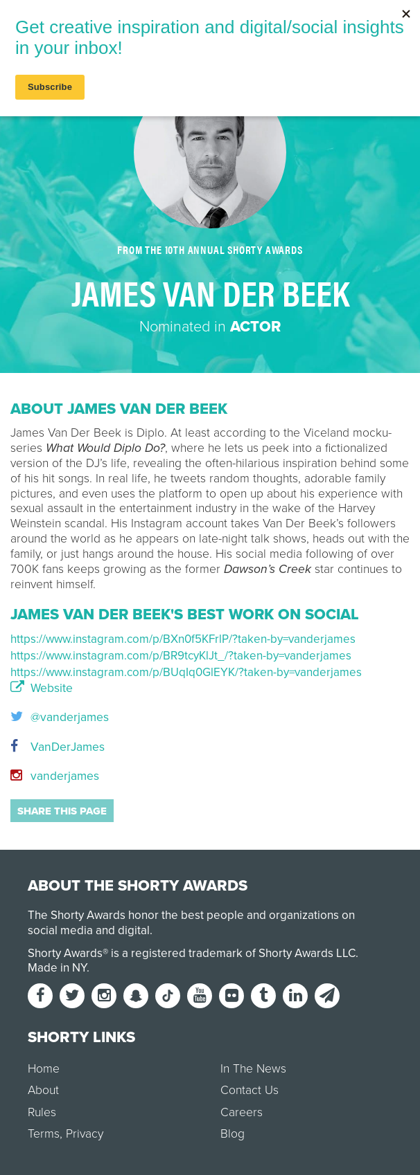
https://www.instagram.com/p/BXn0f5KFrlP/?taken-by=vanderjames (183, 639)
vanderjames (54, 776)
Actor (255, 327)
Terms (44, 1134)
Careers (241, 1112)
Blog (232, 1134)
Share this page (62, 811)
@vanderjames (59, 717)
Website (41, 688)
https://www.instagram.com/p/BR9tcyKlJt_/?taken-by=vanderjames (180, 655)
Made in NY (57, 967)
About (43, 1090)
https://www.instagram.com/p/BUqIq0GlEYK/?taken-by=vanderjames (186, 672)
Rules (42, 1112)
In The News (253, 1069)
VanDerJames (57, 747)
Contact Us (249, 1090)
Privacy (84, 1134)
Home (44, 1069)
